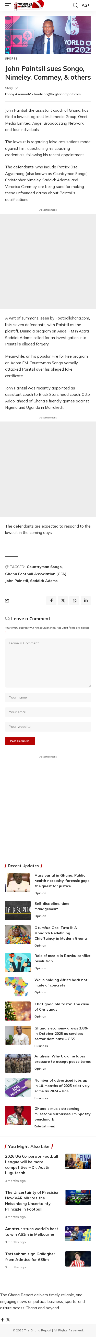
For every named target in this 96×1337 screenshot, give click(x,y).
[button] (9, 5)
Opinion (40, 893)
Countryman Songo (44, 566)
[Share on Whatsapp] (74, 600)
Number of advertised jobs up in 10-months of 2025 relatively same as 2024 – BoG (62, 1085)
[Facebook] (2, 1319)
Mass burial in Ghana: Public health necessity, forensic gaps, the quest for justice (62, 880)
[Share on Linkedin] (86, 600)
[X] (8, 1319)
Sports (11, 58)
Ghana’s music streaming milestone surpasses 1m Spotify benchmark (62, 1114)
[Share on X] (63, 600)
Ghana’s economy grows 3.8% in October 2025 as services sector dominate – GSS (61, 1033)
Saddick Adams (43, 580)
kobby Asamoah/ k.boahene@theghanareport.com (43, 94)
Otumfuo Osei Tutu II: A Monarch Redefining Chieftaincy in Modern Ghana (60, 933)
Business (41, 1046)
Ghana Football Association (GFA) (35, 574)
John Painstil (16, 580)
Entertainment (44, 1126)
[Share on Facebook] (51, 600)
